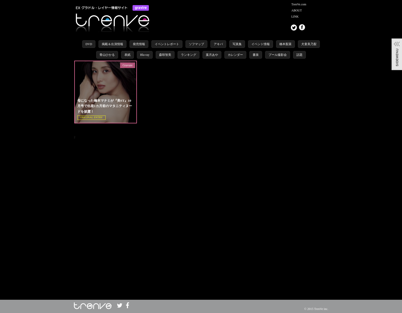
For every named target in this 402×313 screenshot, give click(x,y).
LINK (295, 16)
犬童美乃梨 (309, 44)
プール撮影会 (277, 55)
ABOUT (296, 10)
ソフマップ (196, 44)
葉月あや (212, 55)
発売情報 (139, 44)
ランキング (188, 55)
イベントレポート (167, 44)
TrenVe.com (298, 4)
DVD (88, 44)
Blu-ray (145, 55)
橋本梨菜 (285, 44)
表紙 (127, 55)
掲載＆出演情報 (112, 44)
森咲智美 (165, 55)
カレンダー (235, 55)
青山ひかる (107, 55)
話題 (299, 55)
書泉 (256, 55)
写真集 (237, 44)
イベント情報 (260, 44)
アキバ (218, 44)
